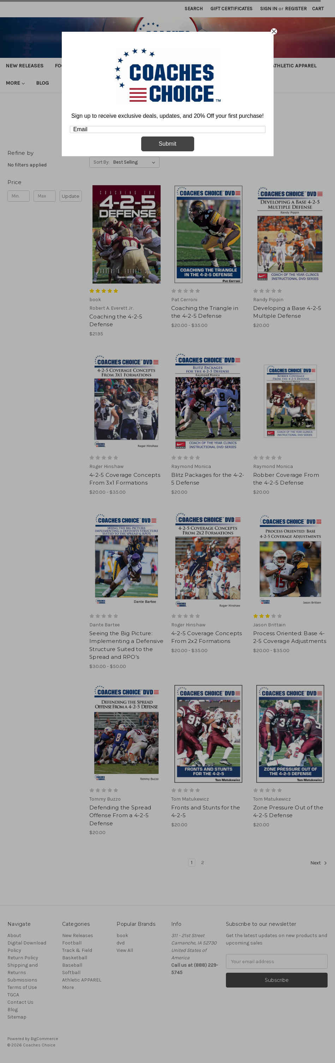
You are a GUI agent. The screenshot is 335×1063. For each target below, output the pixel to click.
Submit (168, 144)
